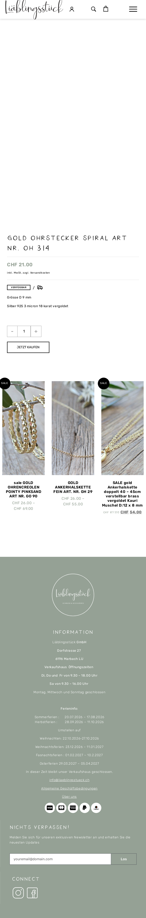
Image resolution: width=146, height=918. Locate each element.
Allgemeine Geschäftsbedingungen (69, 788)
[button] (94, 9)
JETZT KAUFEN (28, 347)
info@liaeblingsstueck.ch (69, 780)
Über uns (69, 797)
